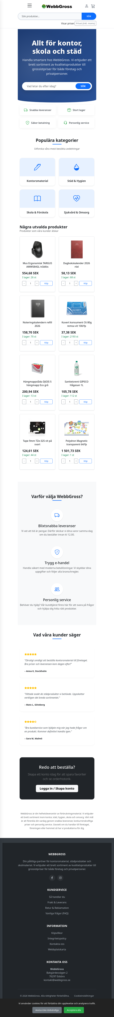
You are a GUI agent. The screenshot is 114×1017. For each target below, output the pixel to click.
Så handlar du (57, 897)
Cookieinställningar (84, 995)
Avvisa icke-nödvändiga (47, 1010)
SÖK (83, 86)
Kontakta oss (57, 944)
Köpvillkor (57, 933)
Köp (46, 283)
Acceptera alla (74, 1010)
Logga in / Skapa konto (57, 788)
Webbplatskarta (57, 949)
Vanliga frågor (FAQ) (57, 913)
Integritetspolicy (57, 938)
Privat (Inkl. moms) (85, 23)
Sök (89, 16)
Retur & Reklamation (57, 908)
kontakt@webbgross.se (57, 980)
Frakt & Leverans (57, 902)
